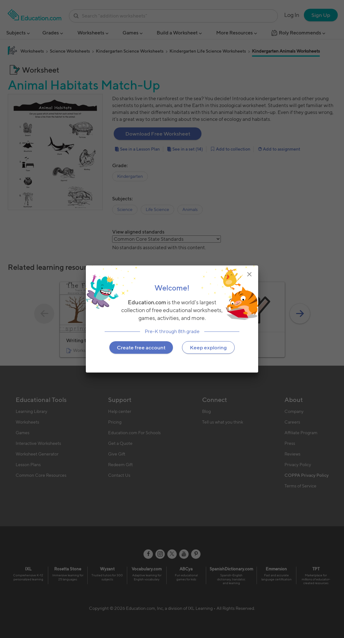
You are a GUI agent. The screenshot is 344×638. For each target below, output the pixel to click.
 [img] (249, 274)
